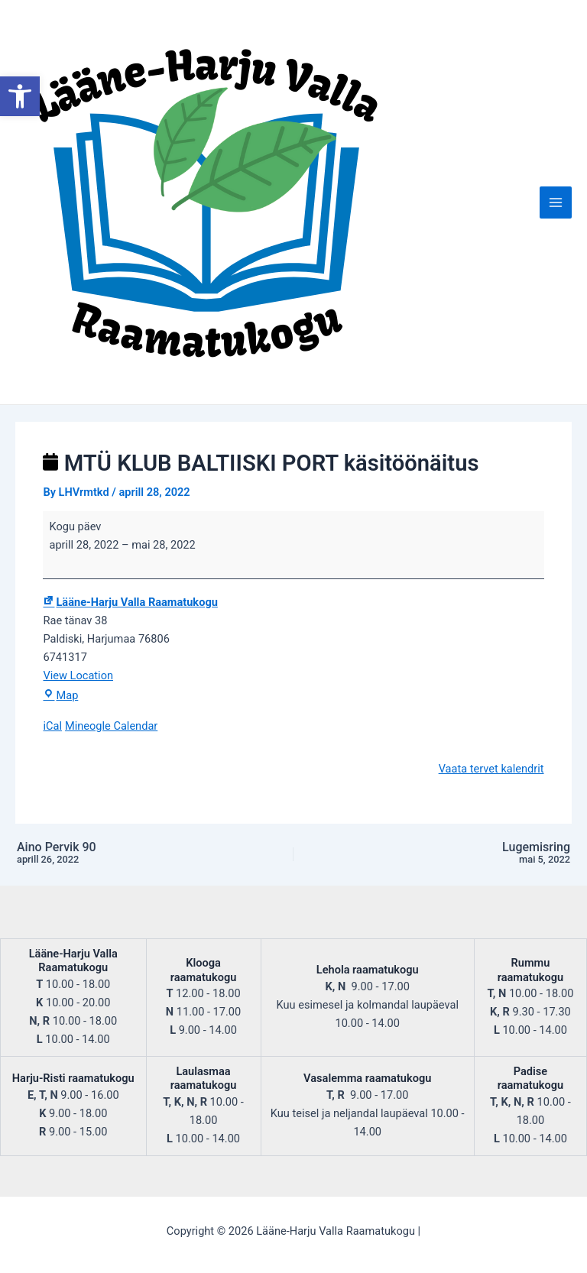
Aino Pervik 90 (120, 853)
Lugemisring (466, 853)
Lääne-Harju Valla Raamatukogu (130, 602)
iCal (52, 726)
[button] (20, 96)
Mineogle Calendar (111, 726)
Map (60, 695)
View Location (78, 675)
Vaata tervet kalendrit (491, 769)
